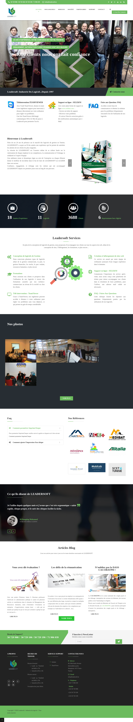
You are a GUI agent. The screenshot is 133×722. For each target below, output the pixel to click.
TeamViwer (55, 665)
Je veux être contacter (119, 12)
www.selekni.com (68, 108)
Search (112, 9)
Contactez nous (117, 92)
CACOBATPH (106, 606)
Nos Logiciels (49, 9)
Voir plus (66, 398)
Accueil (39, 9)
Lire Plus (18, 61)
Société (71, 9)
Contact (101, 9)
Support (92, 9)
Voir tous (66, 618)
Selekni (54, 662)
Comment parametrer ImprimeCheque (20, 436)
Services (61, 9)
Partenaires (81, 9)
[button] (70, 161)
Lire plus (14, 616)
